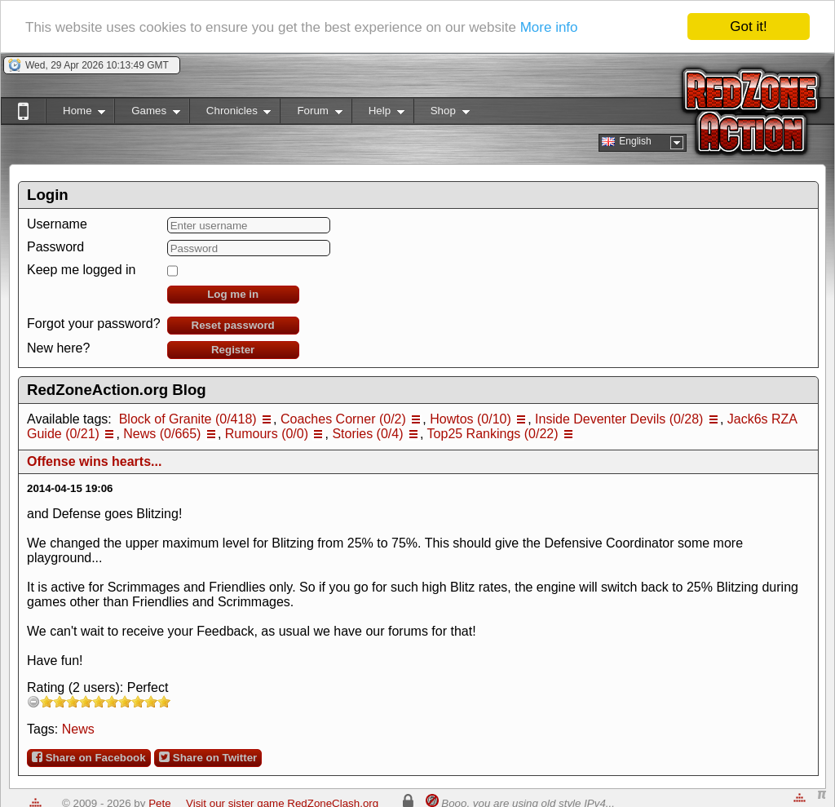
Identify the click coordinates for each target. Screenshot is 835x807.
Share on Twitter (208, 757)
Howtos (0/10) (470, 419)
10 (163, 701)
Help (377, 113)
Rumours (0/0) (266, 434)
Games (147, 113)
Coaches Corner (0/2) (343, 419)
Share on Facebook (89, 757)
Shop (441, 113)
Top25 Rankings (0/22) (493, 434)
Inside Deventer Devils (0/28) (619, 419)
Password (55, 247)
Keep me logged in (81, 270)
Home (75, 113)
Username (57, 224)
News (78, 729)
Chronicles (230, 113)
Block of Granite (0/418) (188, 419)
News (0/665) (162, 434)
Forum (311, 113)
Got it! (748, 26)
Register (232, 350)
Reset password (233, 325)
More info (549, 27)
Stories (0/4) (367, 434)
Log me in (232, 294)
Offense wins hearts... (94, 461)
